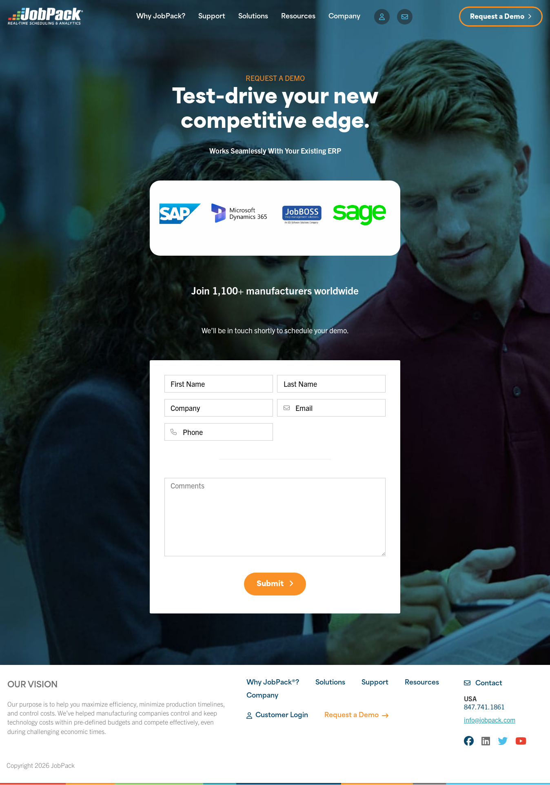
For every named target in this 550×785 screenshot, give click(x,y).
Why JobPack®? (272, 683)
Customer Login (277, 716)
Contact (483, 684)
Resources (298, 16)
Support (211, 16)
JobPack (63, 765)
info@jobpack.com (489, 720)
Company (344, 16)
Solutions (253, 16)
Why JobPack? (160, 16)
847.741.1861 (503, 702)
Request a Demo (497, 17)
